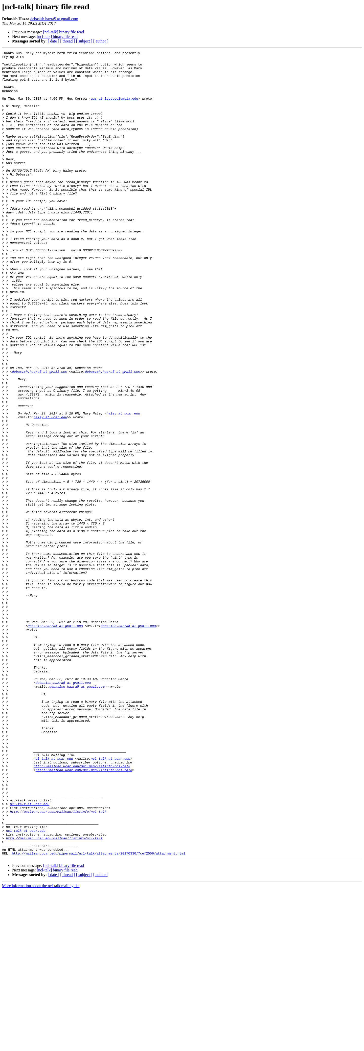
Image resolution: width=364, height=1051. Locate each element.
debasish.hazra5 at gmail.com (54, 19)
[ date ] (53, 41)
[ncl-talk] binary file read (63, 32)
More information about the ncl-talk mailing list (41, 1046)
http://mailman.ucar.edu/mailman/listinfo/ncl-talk (82, 909)
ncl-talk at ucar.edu (53, 900)
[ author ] (100, 41)
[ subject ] (84, 41)
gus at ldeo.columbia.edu (114, 108)
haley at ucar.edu (123, 486)
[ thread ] (67, 41)
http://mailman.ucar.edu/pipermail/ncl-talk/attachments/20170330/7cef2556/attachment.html (98, 1014)
